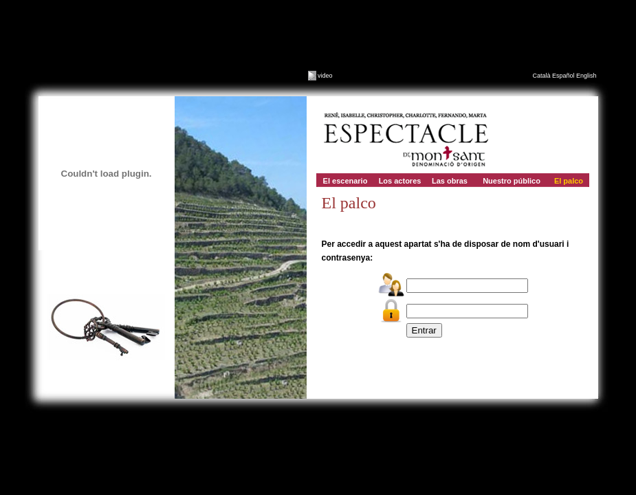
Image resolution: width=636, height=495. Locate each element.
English (586, 75)
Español (563, 75)
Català (541, 75)
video (320, 75)
